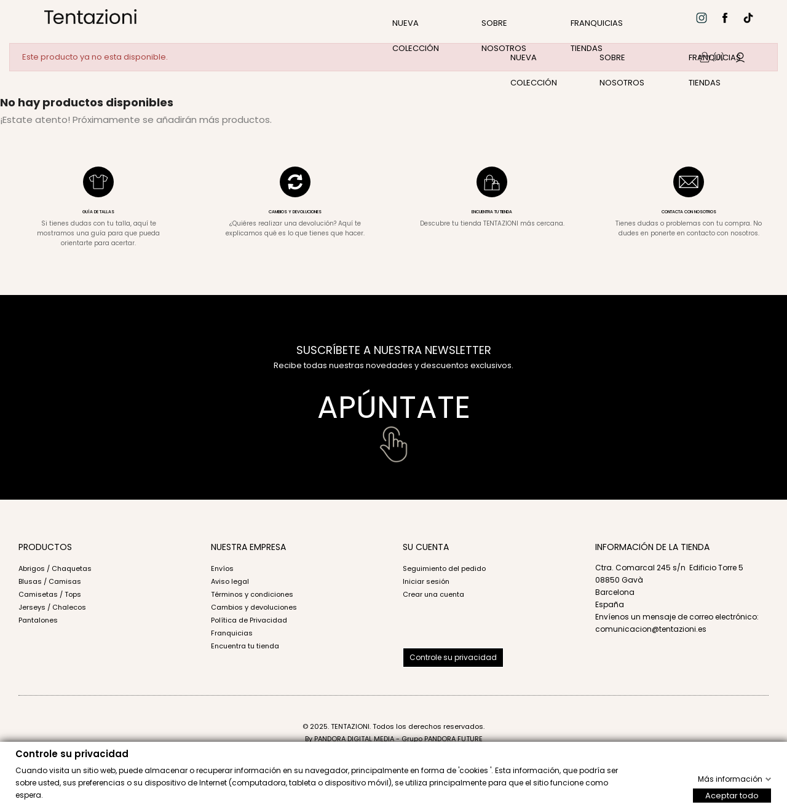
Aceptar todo (732, 795)
